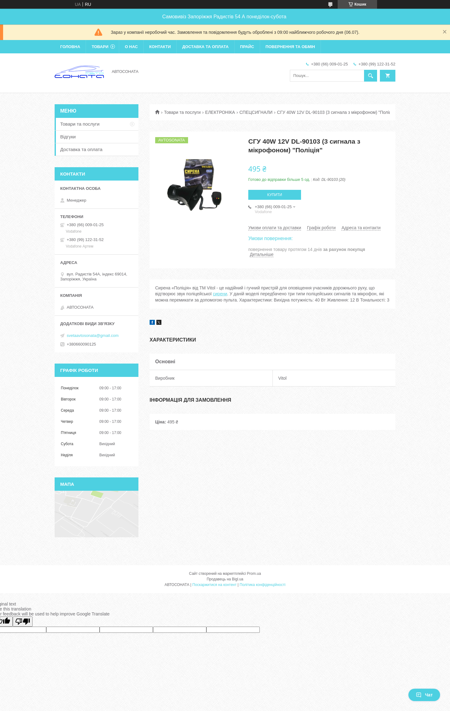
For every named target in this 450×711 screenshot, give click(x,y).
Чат (424, 695)
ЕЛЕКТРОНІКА (220, 112)
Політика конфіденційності (263, 585)
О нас (131, 46)
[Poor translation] (23, 621)
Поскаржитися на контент (214, 585)
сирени (220, 293)
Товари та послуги (182, 112)
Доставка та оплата (205, 46)
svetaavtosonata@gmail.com (93, 335)
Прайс (247, 46)
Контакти (160, 46)
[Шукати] (370, 76)
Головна (70, 46)
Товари (100, 46)
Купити (274, 195)
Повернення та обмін (290, 46)
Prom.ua (254, 573)
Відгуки (68, 136)
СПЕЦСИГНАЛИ (256, 112)
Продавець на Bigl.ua (225, 579)
